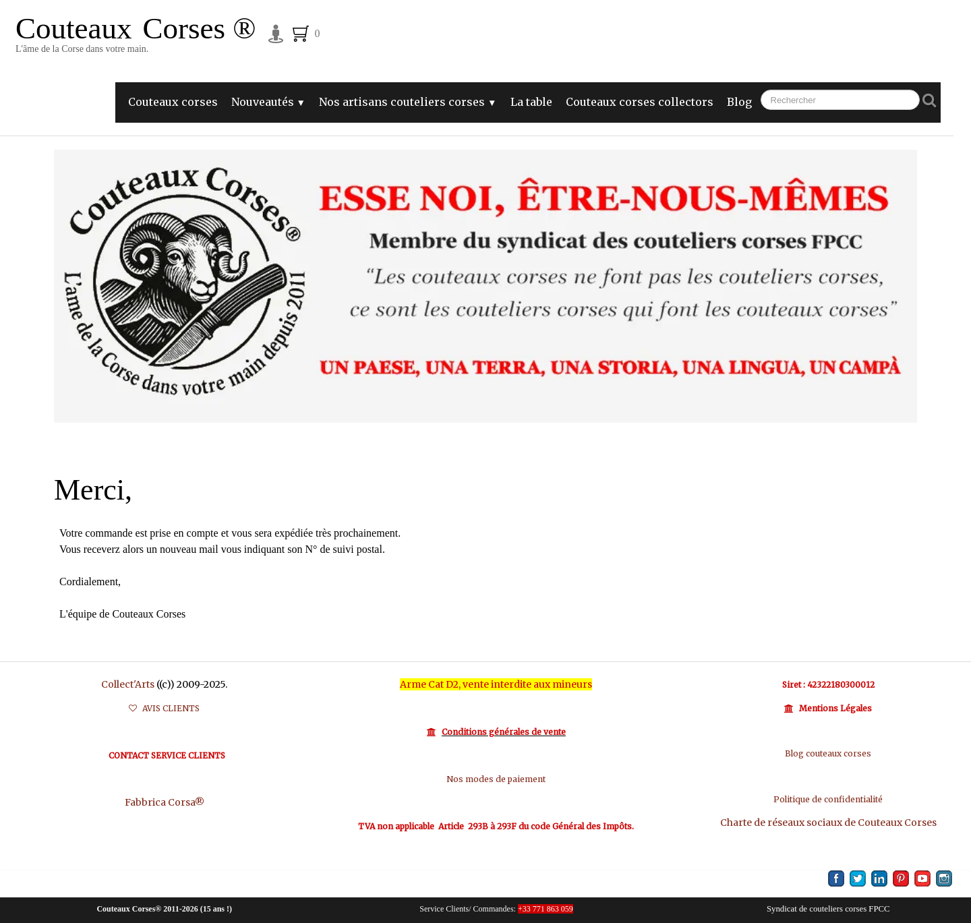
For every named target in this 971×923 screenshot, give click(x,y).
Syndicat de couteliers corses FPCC (828, 909)
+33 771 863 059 (545, 909)
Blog (739, 102)
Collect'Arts (127, 684)
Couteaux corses (173, 102)
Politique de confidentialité (828, 799)
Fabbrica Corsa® (164, 802)
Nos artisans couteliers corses (407, 102)
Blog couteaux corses (828, 753)
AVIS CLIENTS (164, 708)
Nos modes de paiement (496, 779)
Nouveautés (268, 102)
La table (531, 102)
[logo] (135, 39)
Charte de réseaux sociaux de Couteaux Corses (828, 822)
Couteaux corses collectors (639, 102)
